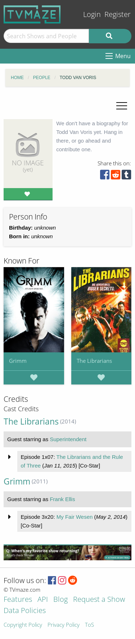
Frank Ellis (62, 499)
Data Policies (25, 611)
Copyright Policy (23, 625)
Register (117, 14)
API (42, 600)
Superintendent (68, 439)
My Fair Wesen (75, 517)
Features (18, 600)
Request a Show (99, 600)
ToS (89, 625)
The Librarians (94, 360)
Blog (60, 600)
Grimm (18, 360)
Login (92, 14)
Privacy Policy (64, 625)
